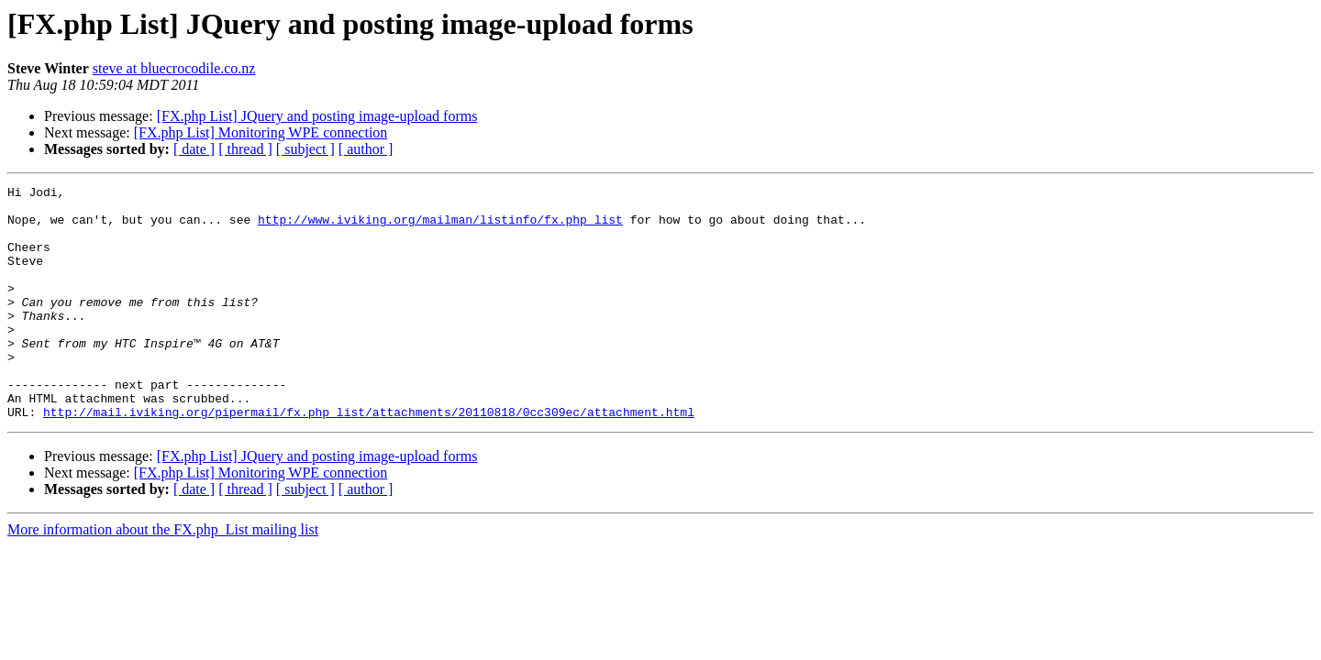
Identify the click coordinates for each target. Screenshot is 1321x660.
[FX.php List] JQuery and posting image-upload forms (317, 116)
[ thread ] (245, 149)
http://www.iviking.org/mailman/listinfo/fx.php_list (440, 227)
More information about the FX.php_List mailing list (162, 576)
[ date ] (194, 149)
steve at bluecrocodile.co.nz (174, 68)
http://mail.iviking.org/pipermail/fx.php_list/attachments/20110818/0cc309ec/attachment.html (368, 458)
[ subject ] (305, 149)
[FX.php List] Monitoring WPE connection (261, 132)
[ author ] (366, 149)
